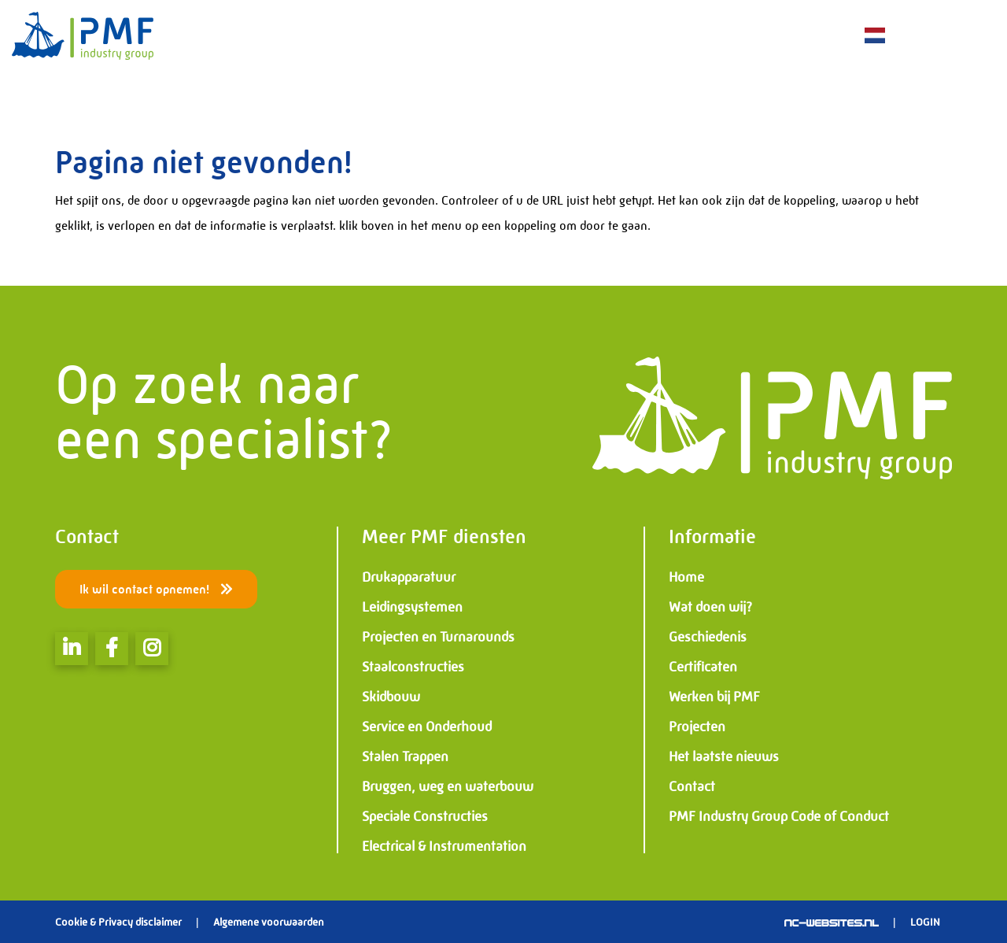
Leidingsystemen (412, 607)
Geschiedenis (708, 637)
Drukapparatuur (409, 577)
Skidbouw (391, 697)
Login (925, 921)
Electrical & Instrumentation (444, 846)
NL (873, 36)
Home (686, 577)
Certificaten (703, 667)
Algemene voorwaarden (268, 921)
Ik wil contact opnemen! (156, 589)
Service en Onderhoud (427, 726)
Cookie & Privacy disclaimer (118, 921)
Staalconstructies (413, 667)
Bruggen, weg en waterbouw (447, 786)
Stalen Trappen (405, 756)
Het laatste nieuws (724, 756)
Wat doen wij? (710, 607)
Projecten (697, 726)
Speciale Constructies (425, 816)
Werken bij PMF (714, 697)
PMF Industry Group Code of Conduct (779, 816)
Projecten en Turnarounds (438, 637)
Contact (692, 786)
